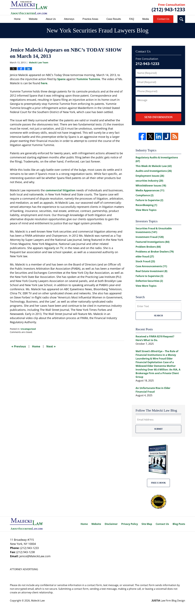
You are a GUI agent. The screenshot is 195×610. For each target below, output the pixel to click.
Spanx (61, 79)
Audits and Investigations (154, 171)
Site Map (147, 524)
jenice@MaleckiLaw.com (35, 556)
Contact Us (163, 19)
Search (158, 315)
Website (33, 19)
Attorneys (69, 19)
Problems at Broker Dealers (155, 251)
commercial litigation (60, 190)
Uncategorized (28, 328)
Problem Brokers (148, 246)
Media (145, 19)
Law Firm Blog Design (168, 600)
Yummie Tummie (88, 79)
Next (51, 346)
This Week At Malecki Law (154, 166)
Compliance (144, 195)
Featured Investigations (152, 242)
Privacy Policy (129, 524)
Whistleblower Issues (151, 185)
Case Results (113, 19)
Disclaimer (111, 524)
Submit (158, 429)
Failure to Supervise (149, 200)
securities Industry (149, 180)
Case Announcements (151, 266)
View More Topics (146, 210)
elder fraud (145, 256)
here (44, 83)
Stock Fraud (145, 261)
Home (17, 19)
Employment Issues (150, 175)
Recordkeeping (146, 205)
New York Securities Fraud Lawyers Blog (28, 7)
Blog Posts (179, 524)
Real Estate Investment (151, 271)
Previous (18, 346)
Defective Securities (149, 281)
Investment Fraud (150, 237)
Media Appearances (150, 190)
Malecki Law (38, 600)
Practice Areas (90, 19)
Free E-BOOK (158, 483)
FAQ (131, 19)
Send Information (158, 117)
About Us (51, 19)
